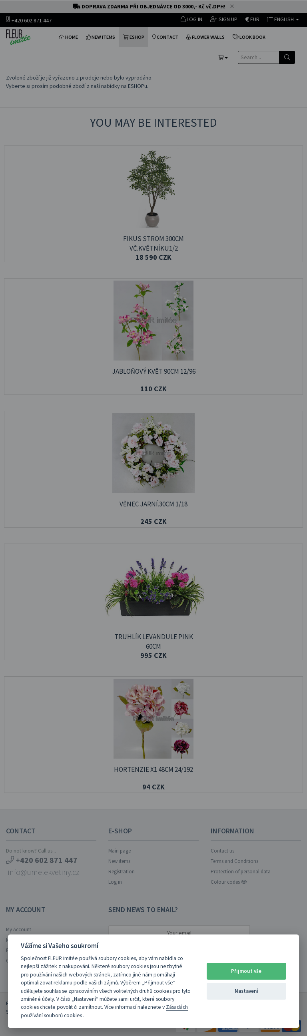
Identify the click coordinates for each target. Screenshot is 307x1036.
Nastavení (246, 991)
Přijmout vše (246, 971)
